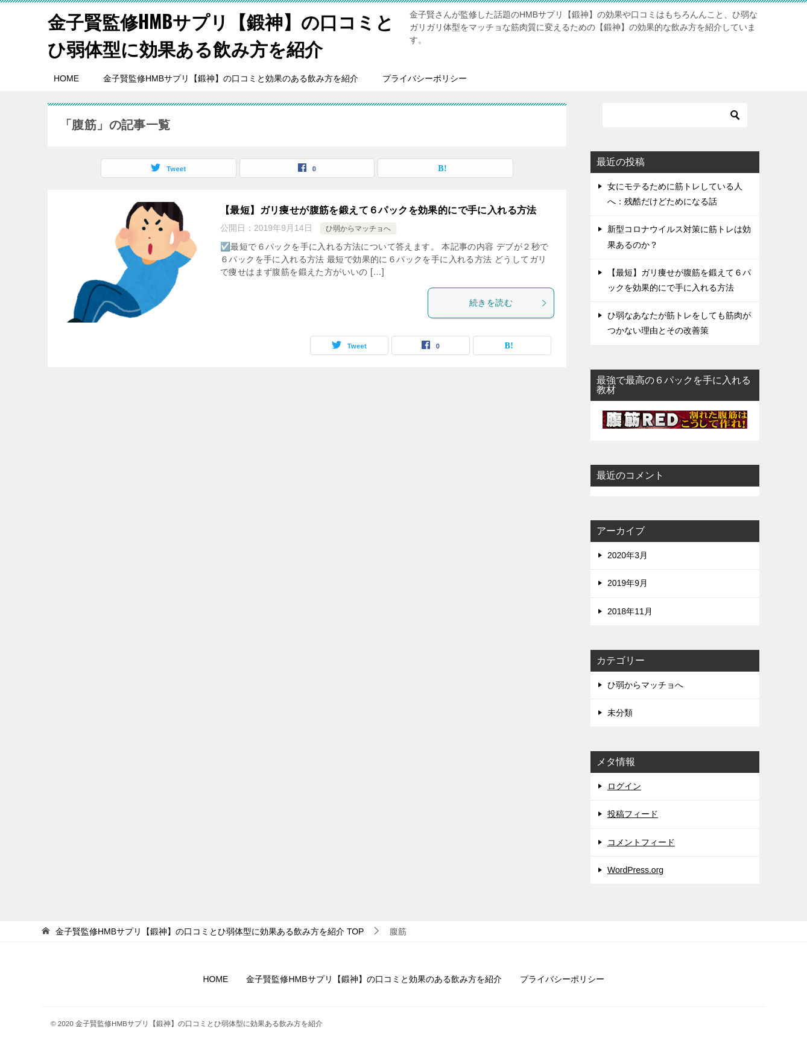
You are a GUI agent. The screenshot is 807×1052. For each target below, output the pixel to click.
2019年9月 (627, 583)
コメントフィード (641, 842)
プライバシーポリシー (424, 78)
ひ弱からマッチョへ (358, 228)
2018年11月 (630, 611)
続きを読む (508, 302)
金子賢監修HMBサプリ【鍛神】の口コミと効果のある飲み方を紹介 (230, 78)
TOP (209, 931)
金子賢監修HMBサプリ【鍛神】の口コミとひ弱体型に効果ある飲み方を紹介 (221, 34)
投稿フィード (632, 814)
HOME (66, 78)
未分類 (620, 712)
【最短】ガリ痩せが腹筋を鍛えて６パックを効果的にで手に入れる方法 (378, 210)
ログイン (624, 786)
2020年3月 (627, 555)
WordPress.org (635, 870)
